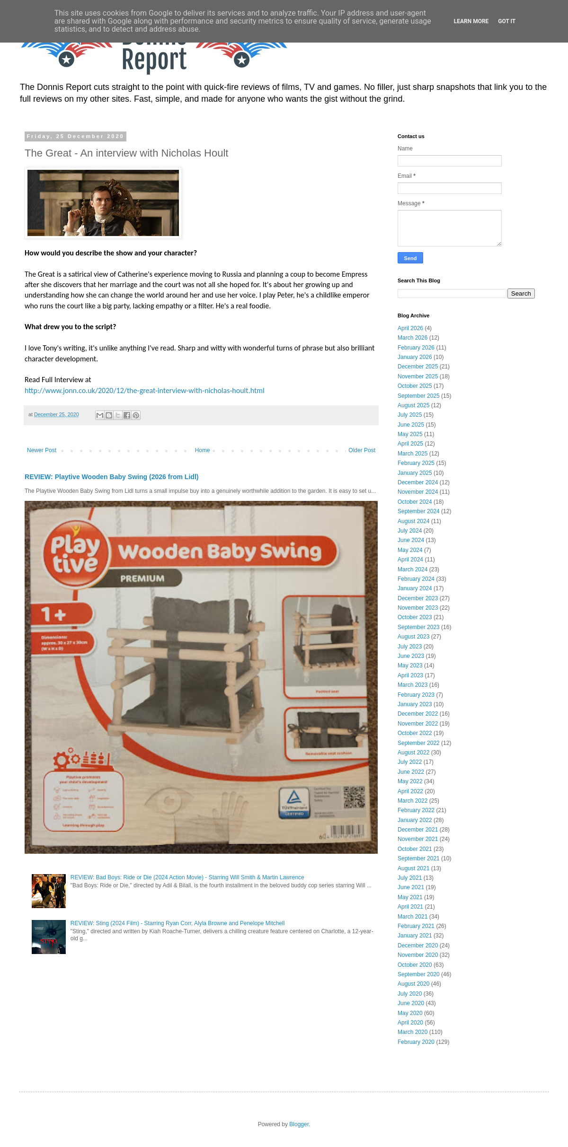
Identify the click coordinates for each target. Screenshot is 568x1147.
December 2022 (418, 713)
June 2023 (411, 656)
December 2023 (418, 598)
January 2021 (415, 935)
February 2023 (416, 695)
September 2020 (419, 974)
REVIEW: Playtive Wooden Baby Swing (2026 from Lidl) (111, 477)
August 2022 (413, 752)
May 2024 (410, 550)
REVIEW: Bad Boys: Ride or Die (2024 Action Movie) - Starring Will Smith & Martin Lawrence (187, 877)
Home (202, 450)
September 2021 (419, 858)
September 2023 (419, 627)
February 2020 (416, 1042)
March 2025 (412, 453)
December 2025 (418, 366)
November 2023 (418, 607)
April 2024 (410, 559)
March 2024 (412, 569)
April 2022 (410, 791)
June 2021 (411, 887)
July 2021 (410, 878)
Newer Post (41, 450)
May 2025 (410, 434)
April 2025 (410, 443)
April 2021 (410, 906)
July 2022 (410, 762)
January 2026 (415, 357)
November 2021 (418, 839)
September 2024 (419, 511)
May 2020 (410, 1013)
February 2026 (416, 347)
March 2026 (412, 337)
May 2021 (410, 897)
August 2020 (413, 984)
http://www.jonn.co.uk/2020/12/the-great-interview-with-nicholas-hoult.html (145, 390)
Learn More (471, 21)
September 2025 (419, 396)
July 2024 (410, 530)
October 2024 (415, 502)
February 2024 (416, 579)
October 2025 (415, 386)
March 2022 (412, 800)
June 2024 (411, 540)
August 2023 (413, 636)
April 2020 (410, 1022)
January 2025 (415, 473)
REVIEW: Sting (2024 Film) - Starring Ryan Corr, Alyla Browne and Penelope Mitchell (178, 923)
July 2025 (410, 415)
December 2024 (418, 482)
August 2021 (413, 868)
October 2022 (415, 733)
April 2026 (410, 328)
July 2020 (410, 993)
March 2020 (412, 1032)
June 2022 (411, 772)
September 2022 (419, 743)
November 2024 (418, 492)
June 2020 (411, 1003)
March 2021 (412, 916)
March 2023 (412, 685)
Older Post (361, 450)
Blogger (299, 1124)
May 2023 (410, 665)
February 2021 (416, 926)
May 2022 (410, 781)
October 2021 (415, 849)
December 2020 (418, 945)
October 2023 (415, 617)
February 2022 (416, 810)
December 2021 (418, 829)
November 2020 (418, 955)
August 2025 (413, 405)
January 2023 (415, 704)
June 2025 (411, 424)
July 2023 (410, 646)
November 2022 (418, 723)
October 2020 (415, 965)
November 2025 (418, 376)
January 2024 (415, 588)
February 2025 (416, 463)
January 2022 (415, 820)
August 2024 (413, 521)
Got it (506, 21)
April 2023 (410, 675)
